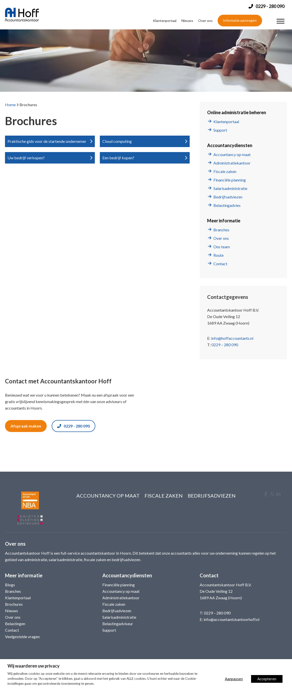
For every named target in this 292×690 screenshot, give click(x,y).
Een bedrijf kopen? (118, 157)
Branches (221, 229)
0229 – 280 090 (224, 344)
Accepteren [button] (266, 679)
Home (10, 104)
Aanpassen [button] (234, 679)
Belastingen (15, 623)
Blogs (10, 584)
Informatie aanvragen (240, 20)
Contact (220, 263)
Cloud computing (117, 141)
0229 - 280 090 (73, 426)
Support (220, 130)
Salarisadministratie (230, 188)
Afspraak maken (25, 426)
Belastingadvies (227, 205)
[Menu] (281, 21)
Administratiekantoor (232, 163)
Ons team (221, 246)
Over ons (205, 20)
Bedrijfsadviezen (227, 196)
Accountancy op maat (232, 154)
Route (218, 255)
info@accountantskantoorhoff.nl (231, 619)
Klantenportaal (164, 20)
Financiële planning (229, 179)
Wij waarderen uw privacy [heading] (33, 666)
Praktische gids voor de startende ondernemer (46, 141)
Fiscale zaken (224, 171)
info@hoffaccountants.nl (232, 338)
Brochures (14, 604)
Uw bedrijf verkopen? (26, 157)
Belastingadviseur (117, 623)
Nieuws (187, 20)
